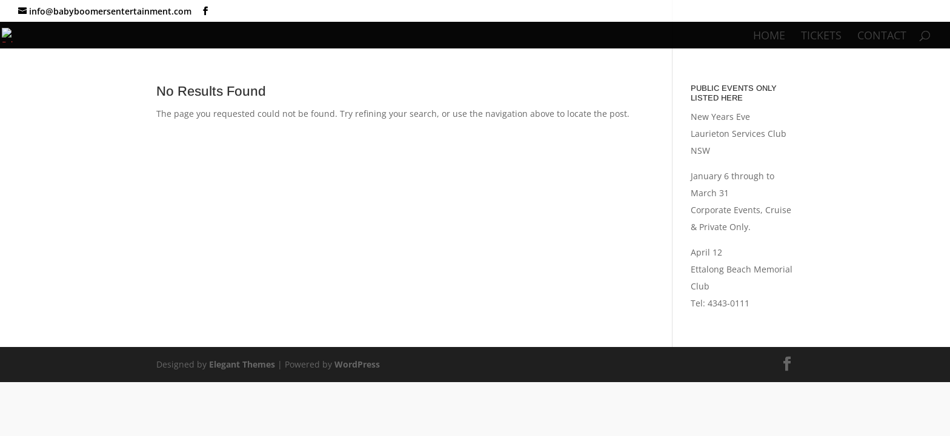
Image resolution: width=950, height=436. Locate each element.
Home (769, 36)
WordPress (357, 364)
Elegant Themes (242, 364)
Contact (881, 36)
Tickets (821, 36)
